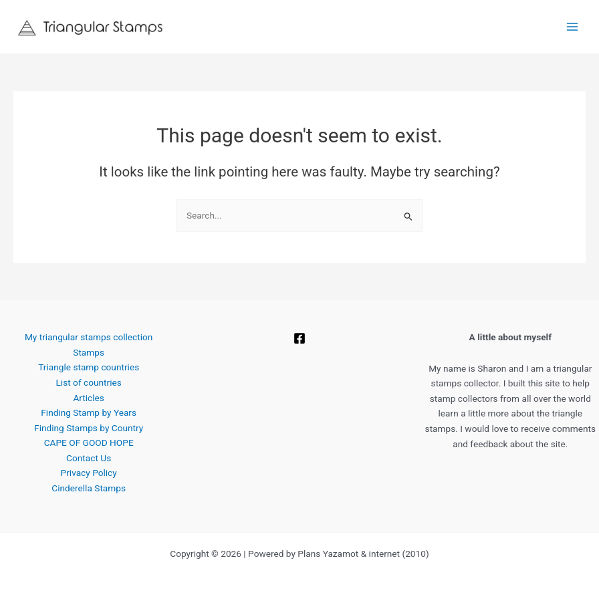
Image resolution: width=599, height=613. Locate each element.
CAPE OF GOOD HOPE (89, 442)
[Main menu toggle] (572, 27)
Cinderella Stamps (88, 488)
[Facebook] (299, 338)
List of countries (89, 382)
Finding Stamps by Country (88, 427)
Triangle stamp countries (88, 367)
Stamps (88, 352)
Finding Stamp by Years (88, 412)
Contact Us (88, 458)
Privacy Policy (89, 472)
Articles (88, 397)
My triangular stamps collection (88, 337)
